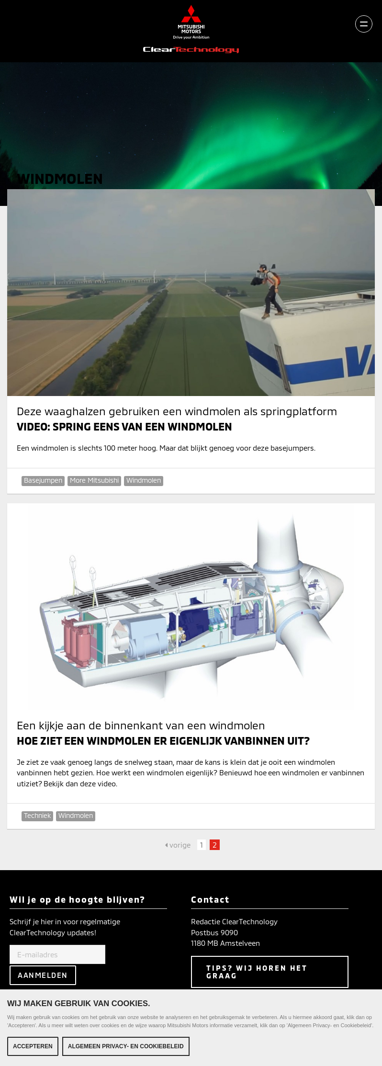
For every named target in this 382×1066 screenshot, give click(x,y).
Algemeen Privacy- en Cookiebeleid (126, 1046)
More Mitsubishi (94, 480)
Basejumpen (43, 480)
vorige (178, 844)
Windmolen (143, 480)
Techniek (37, 815)
